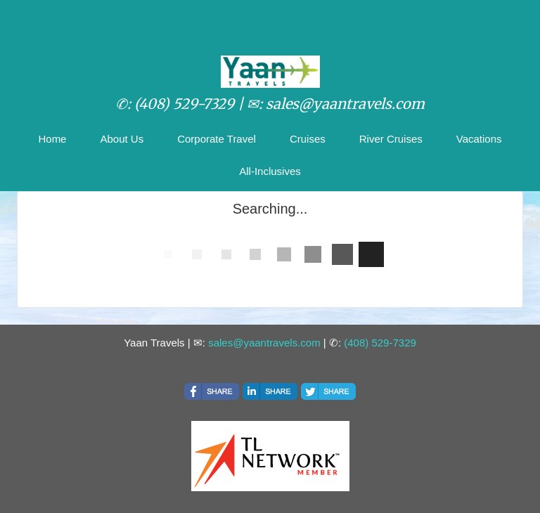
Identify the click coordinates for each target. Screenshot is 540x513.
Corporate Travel (216, 139)
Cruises (308, 139)
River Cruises (391, 139)
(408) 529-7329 (380, 343)
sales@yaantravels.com (264, 343)
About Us (121, 139)
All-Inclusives (270, 171)
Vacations (479, 139)
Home (52, 139)
